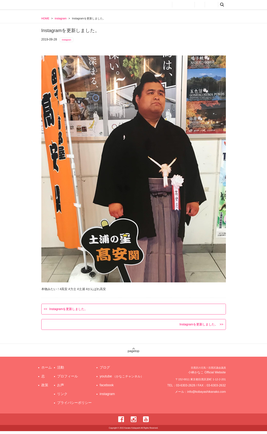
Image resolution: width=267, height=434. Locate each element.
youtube (122, 379)
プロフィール (183, 4)
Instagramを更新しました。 (68, 311)
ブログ (108, 370)
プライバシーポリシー (75, 406)
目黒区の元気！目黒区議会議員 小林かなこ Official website (77, 5)
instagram (61, 18)
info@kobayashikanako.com (209, 396)
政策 (152, 4)
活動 (165, 4)
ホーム (46, 370)
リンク (211, 4)
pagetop (133, 353)
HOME (45, 18)
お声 (200, 4)
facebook (110, 388)
